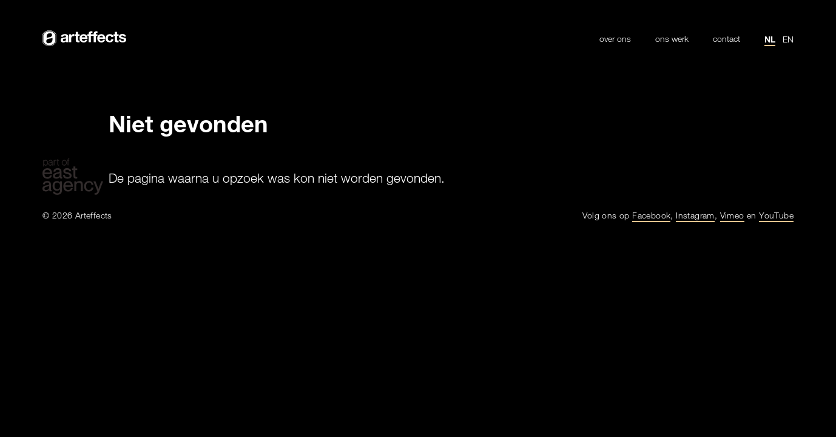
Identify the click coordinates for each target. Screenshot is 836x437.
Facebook (651, 215)
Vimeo (732, 215)
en (788, 39)
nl (769, 39)
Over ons (615, 39)
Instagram (695, 215)
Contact (726, 39)
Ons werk (672, 39)
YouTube (776, 215)
